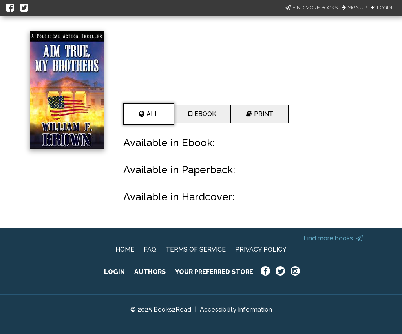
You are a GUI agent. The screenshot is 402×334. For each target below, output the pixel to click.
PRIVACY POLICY (261, 249)
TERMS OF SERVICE (196, 249)
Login (381, 8)
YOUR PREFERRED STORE (214, 272)
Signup (354, 8)
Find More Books (311, 8)
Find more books (333, 238)
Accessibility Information (236, 309)
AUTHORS (150, 272)
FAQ (150, 249)
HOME (124, 249)
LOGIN (114, 272)
